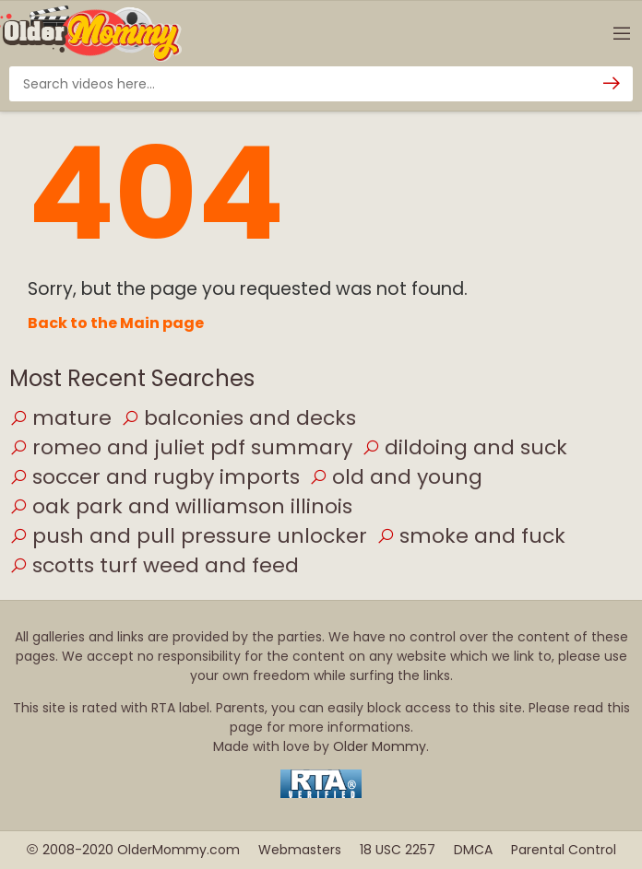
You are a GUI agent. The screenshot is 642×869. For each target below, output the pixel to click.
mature (60, 418)
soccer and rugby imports (154, 477)
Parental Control (563, 849)
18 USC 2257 (397, 849)
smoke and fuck (470, 536)
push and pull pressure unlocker (188, 536)
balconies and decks (238, 418)
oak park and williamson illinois (180, 506)
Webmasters (299, 849)
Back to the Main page (116, 323)
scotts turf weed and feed (154, 565)
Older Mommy (379, 746)
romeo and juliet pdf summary (180, 447)
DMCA (473, 849)
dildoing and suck (464, 447)
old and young (395, 477)
